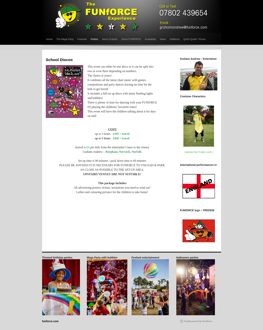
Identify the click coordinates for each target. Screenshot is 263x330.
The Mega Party (65, 39)
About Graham (110, 39)
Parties (94, 39)
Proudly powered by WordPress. (198, 321)
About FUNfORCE (131, 39)
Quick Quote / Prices (194, 39)
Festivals (82, 39)
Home (49, 39)
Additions (174, 39)
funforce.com (50, 321)
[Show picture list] (198, 152)
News (163, 39)
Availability (150, 39)
